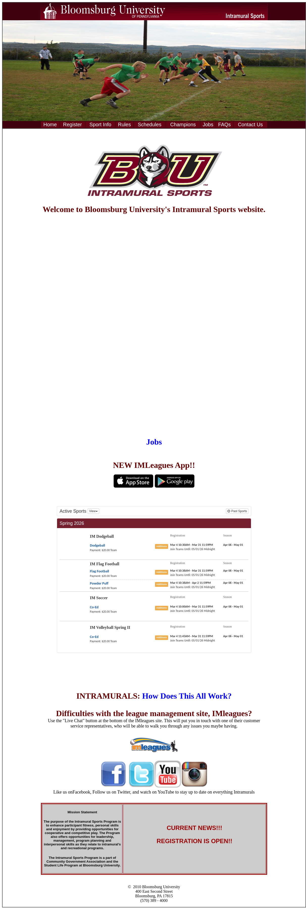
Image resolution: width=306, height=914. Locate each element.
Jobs (154, 441)
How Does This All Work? (187, 695)
